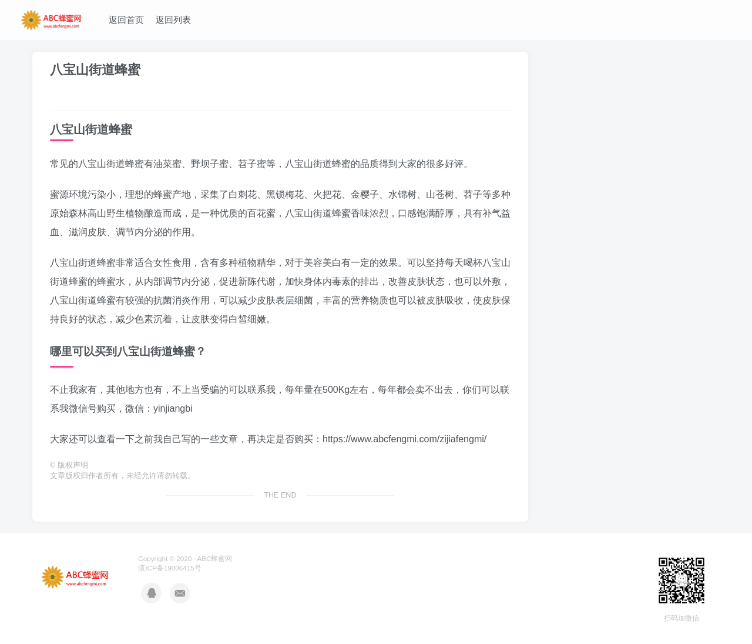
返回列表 (173, 20)
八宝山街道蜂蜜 (95, 69)
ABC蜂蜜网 (214, 558)
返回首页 (126, 20)
